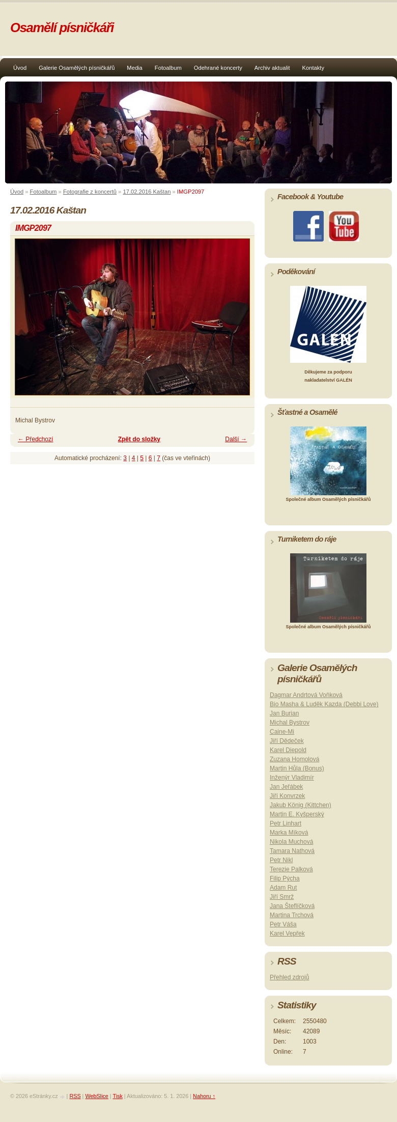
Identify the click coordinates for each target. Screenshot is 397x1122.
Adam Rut (283, 887)
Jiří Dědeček (287, 740)
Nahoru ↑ (204, 1096)
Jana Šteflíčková (292, 906)
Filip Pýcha (285, 878)
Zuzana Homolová (294, 759)
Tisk (117, 1096)
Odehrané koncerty (218, 68)
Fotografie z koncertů (90, 192)
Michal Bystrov (289, 722)
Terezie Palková (291, 869)
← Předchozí (35, 439)
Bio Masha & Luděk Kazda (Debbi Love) (324, 704)
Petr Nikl (281, 860)
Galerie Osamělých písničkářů (77, 68)
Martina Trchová (292, 915)
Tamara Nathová (292, 850)
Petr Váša (283, 924)
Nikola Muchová (291, 841)
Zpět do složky (139, 439)
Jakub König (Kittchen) (300, 805)
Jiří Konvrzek (287, 795)
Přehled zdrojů (289, 977)
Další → (236, 439)
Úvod (19, 68)
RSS (74, 1096)
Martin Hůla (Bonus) (297, 768)
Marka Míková (289, 832)
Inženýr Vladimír (292, 777)
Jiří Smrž (282, 896)
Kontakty (313, 68)
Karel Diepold (288, 750)
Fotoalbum (168, 68)
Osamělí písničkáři (62, 27)
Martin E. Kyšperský (297, 814)
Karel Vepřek (287, 933)
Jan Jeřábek (286, 786)
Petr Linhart (285, 823)
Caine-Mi (282, 731)
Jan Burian (284, 713)
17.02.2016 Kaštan (147, 192)
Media (134, 68)
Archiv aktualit (272, 68)
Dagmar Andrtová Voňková (306, 695)
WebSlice (96, 1096)
